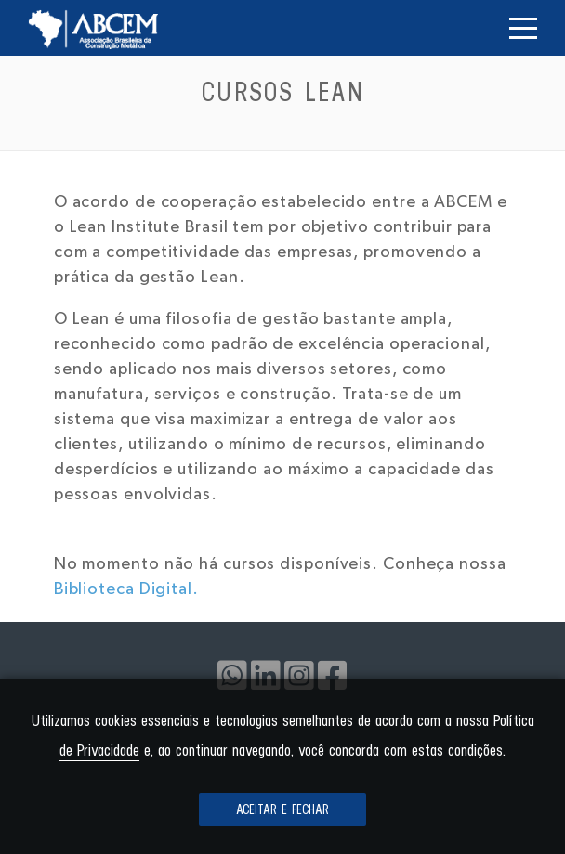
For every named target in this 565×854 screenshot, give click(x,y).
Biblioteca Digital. (126, 589)
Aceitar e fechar (282, 809)
